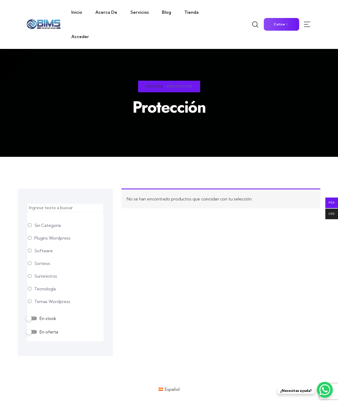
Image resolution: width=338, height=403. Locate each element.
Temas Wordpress (52, 301)
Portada (154, 86)
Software (43, 250)
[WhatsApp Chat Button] (325, 390)
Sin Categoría (47, 225)
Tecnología (45, 288)
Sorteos (42, 263)
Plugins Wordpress (52, 238)
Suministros (45, 276)
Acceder (80, 36)
